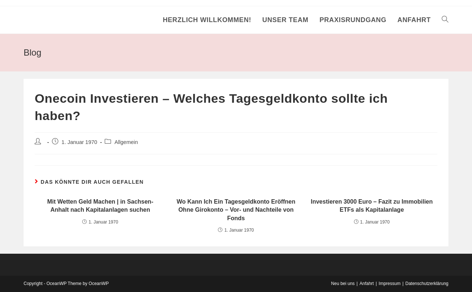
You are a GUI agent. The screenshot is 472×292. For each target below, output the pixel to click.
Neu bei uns (343, 283)
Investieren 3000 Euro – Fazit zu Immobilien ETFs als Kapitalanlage (372, 205)
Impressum (389, 283)
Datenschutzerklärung (426, 283)
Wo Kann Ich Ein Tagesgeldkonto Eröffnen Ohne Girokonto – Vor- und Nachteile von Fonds (236, 209)
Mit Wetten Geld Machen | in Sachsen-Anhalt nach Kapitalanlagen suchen (100, 205)
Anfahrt (367, 283)
